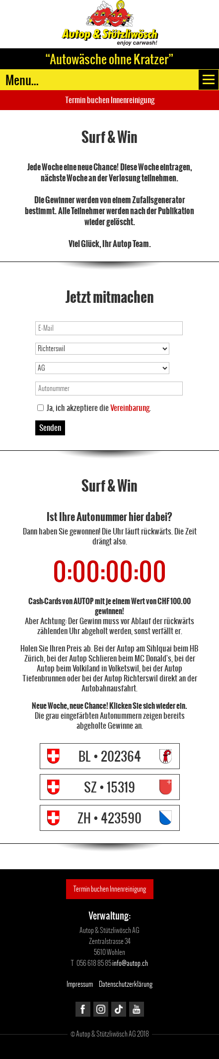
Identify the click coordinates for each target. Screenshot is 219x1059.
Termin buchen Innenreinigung (109, 100)
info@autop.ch (130, 963)
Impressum (80, 984)
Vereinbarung (129, 407)
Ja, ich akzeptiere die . (99, 408)
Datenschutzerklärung (125, 984)
